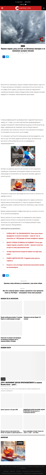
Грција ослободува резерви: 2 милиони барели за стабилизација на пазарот (11, 318)
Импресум (6, 471)
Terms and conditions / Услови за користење (12, 473)
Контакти (18, 471)
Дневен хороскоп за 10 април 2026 (9, 409)
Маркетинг (12, 471)
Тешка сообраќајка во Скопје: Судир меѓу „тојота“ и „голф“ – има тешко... (33, 431)
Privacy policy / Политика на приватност (31, 471)
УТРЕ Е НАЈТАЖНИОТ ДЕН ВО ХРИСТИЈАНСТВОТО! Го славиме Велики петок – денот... (21, 383)
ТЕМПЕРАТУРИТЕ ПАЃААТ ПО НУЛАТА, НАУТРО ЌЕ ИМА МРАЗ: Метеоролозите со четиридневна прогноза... (34, 411)
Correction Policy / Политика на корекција (33, 473)
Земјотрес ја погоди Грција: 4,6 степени (32, 318)
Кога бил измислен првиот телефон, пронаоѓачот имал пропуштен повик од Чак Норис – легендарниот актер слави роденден (23, 292)
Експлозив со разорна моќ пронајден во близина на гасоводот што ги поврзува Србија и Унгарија (11, 339)
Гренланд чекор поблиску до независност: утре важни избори (23, 283)
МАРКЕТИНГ (28, 2)
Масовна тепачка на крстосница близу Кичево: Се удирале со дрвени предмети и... (12, 431)
